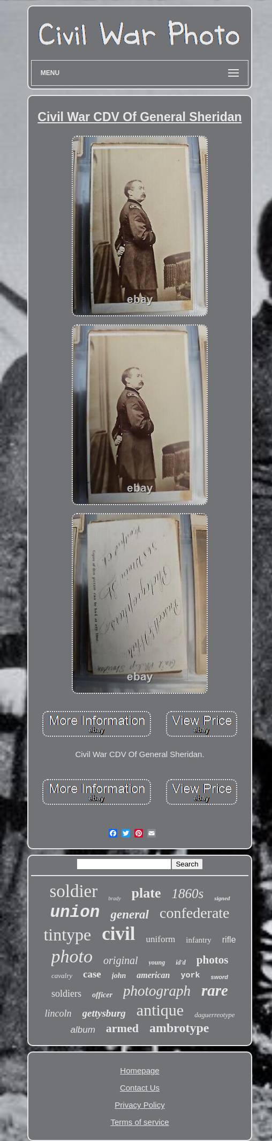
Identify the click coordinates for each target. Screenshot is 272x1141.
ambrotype (179, 1028)
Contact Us (140, 1087)
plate (146, 893)
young (157, 962)
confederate (195, 913)
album (83, 1030)
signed (222, 898)
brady (114, 898)
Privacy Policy (139, 1104)
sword (219, 977)
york (190, 975)
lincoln (58, 1013)
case (92, 974)
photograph (157, 991)
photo (72, 956)
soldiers (66, 993)
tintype (67, 934)
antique (160, 1010)
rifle (229, 939)
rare (214, 990)
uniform (161, 939)
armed (122, 1028)
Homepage (139, 1070)
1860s (187, 893)
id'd (181, 962)
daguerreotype (214, 1015)
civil (118, 933)
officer (102, 995)
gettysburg (104, 1013)
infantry (198, 940)
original (120, 960)
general (129, 914)
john (119, 976)
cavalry (61, 976)
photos (213, 959)
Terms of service (139, 1122)
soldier (73, 891)
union (75, 912)
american (153, 975)
